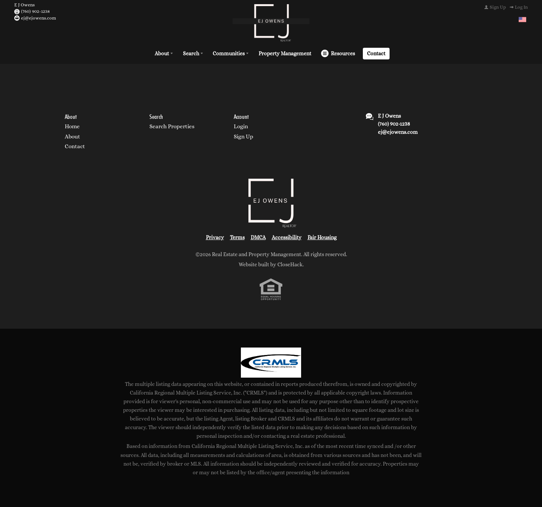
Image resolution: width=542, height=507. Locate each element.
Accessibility (286, 237)
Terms (237, 237)
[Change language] (522, 19)
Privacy (215, 237)
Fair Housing (322, 237)
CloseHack (290, 264)
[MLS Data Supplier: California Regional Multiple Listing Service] (271, 362)
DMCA (258, 237)
